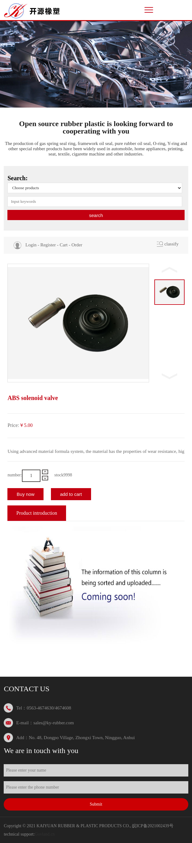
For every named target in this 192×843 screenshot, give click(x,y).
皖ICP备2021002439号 (152, 826)
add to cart (71, 494)
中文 (168, 9)
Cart (64, 244)
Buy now (26, 494)
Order (77, 244)
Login (30, 244)
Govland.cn (45, 834)
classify (172, 243)
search (96, 215)
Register (48, 244)
